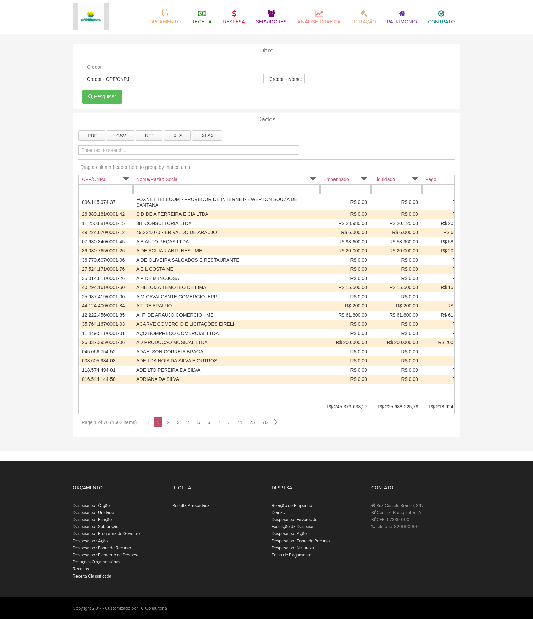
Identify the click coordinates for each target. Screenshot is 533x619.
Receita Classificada (92, 576)
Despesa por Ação (90, 540)
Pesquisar (102, 96)
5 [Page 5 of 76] (198, 422)
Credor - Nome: (285, 79)
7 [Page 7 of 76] (219, 422)
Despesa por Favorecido (294, 519)
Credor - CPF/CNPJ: (109, 79)
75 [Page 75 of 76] (252, 422)
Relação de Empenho (292, 505)
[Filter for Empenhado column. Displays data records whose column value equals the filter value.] (346, 190)
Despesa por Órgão (91, 505)
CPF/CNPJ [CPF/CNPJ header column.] (93, 179)
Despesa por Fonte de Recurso (102, 547)
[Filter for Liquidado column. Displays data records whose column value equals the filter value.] (397, 190)
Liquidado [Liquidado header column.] (384, 179)
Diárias (278, 512)
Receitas (81, 568)
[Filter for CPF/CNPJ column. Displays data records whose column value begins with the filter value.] (107, 190)
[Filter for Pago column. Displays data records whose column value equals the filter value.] (448, 190)
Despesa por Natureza (293, 547)
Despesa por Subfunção (95, 526)
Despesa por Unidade (93, 512)
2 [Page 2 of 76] (168, 422)
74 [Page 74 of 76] (239, 422)
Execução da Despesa (292, 526)
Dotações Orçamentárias (96, 561)
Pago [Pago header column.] (430, 179)
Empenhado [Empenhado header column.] (336, 179)
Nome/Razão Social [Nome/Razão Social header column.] (157, 179)
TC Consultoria (153, 608)
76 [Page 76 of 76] (265, 422)
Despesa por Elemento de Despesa (106, 555)
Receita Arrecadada (191, 505)
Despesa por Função (92, 519)
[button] (126, 179)
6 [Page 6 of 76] (209, 422)
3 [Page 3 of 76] (178, 422)
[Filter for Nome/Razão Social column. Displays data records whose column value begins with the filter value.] (227, 190)
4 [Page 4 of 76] (188, 422)
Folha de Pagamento (291, 555)
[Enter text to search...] (185, 150)
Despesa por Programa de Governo (106, 533)
